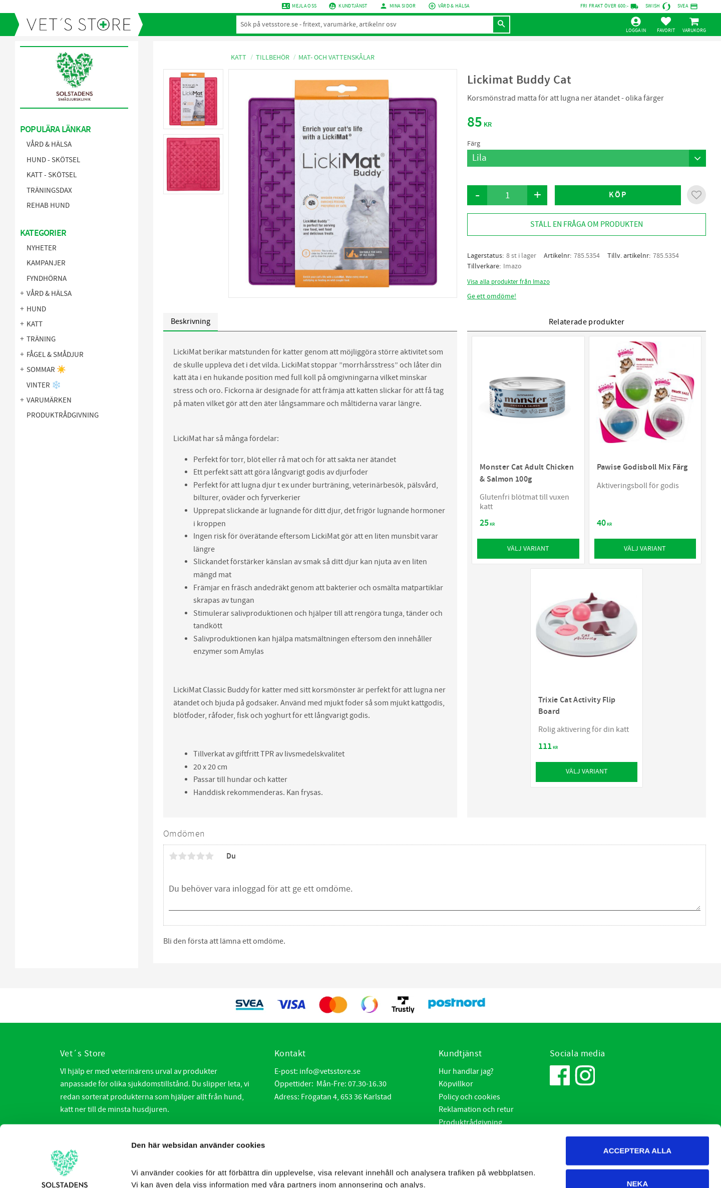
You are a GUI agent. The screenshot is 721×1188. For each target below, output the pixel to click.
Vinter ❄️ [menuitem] (44, 385)
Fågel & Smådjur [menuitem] (55, 354)
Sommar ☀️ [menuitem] (46, 369)
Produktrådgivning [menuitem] (63, 415)
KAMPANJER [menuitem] (46, 263)
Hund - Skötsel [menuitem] (53, 160)
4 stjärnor (200, 856)
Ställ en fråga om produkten (586, 224)
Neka (637, 1122)
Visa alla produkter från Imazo (508, 282)
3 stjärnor (191, 856)
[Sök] (501, 25)
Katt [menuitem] (35, 324)
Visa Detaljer (546, 1168)
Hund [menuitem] (36, 309)
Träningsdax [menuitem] (49, 190)
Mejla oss (304, 6)
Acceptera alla (637, 1089)
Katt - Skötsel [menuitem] (52, 175)
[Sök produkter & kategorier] (364, 25)
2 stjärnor (182, 856)
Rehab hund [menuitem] (48, 205)
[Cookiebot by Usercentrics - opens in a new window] (65, 1168)
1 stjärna (173, 856)
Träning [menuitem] (41, 339)
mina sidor (403, 6)
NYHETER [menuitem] (42, 248)
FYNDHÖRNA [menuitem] (47, 278)
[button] (666, 25)
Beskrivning (190, 321)
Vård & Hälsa (454, 6)
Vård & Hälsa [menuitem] (49, 144)
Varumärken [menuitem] (49, 400)
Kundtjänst (352, 6)
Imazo (512, 266)
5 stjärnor (209, 856)
